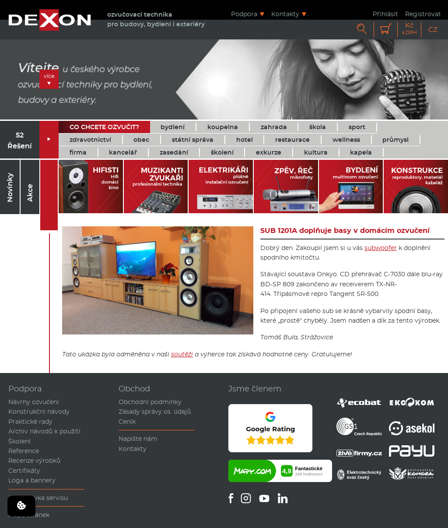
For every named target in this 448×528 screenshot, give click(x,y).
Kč (409, 28)
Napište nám (138, 439)
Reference (23, 451)
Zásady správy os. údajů (155, 411)
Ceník (127, 422)
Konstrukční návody (39, 411)
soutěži (182, 354)
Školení (19, 441)
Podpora (244, 14)
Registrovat (423, 14)
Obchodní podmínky (150, 402)
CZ (433, 29)
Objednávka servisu (38, 498)
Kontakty (285, 14)
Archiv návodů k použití (44, 431)
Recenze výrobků (34, 461)
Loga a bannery (32, 480)
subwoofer (380, 248)
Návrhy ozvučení (33, 402)
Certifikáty (24, 471)
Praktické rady (30, 422)
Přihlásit (385, 14)
